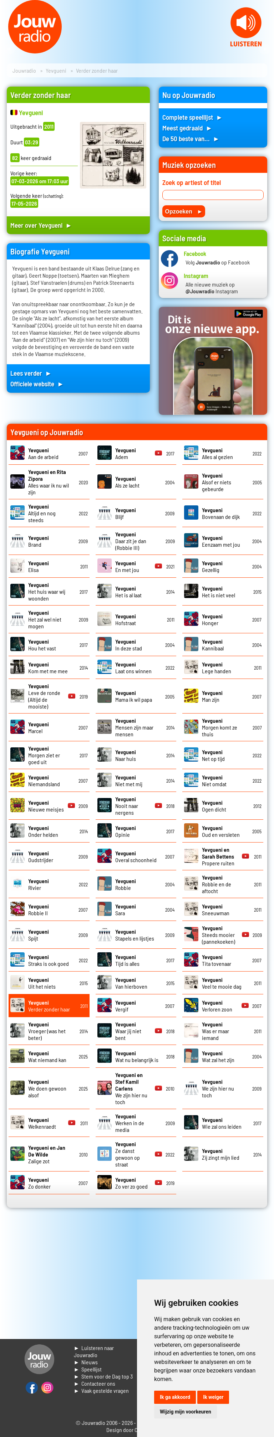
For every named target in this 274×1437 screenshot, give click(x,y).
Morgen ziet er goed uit (44, 755)
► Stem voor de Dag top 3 (103, 1376)
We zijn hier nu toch (131, 1088)
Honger (212, 619)
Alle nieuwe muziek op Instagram (212, 287)
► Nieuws (86, 1362)
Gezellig (212, 566)
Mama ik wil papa (133, 696)
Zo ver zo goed (131, 1183)
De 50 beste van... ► (190, 138)
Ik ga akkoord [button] (175, 1397)
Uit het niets (42, 983)
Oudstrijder (40, 856)
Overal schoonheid (136, 856)
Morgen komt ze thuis (219, 727)
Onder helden (43, 831)
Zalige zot (46, 1154)
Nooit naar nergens (126, 805)
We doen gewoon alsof (47, 1088)
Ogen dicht (214, 806)
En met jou (127, 566)
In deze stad (128, 644)
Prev (9, 49)
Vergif (125, 1006)
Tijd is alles (127, 960)
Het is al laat (128, 591)
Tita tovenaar (216, 960)
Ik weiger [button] (213, 1397)
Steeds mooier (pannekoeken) (218, 934)
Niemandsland (44, 780)
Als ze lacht (127, 482)
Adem (125, 453)
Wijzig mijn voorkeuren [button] (185, 1412)
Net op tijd (213, 755)
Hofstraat (125, 619)
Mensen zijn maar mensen (134, 727)
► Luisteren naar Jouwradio (94, 1351)
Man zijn (212, 696)
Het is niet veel (218, 591)
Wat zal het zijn (218, 1056)
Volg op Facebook (218, 262)
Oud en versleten (221, 831)
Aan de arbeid (43, 453)
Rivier (38, 884)
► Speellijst (88, 1369)
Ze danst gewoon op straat (127, 1154)
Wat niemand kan (47, 1056)
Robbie (125, 884)
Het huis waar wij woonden (46, 591)
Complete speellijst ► (192, 117)
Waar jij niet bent (128, 1031)
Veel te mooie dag (222, 983)
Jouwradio (24, 70)
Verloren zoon (217, 1006)
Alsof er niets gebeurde (216, 482)
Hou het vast (42, 644)
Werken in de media (129, 1123)
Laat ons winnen (133, 667)
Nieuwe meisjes (46, 806)
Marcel (38, 727)
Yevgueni (56, 70)
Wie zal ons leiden (222, 1123)
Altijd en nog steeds (42, 513)
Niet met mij (128, 780)
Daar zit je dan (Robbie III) (130, 541)
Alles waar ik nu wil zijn (48, 481)
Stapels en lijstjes (134, 935)
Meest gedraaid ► (187, 128)
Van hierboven (131, 983)
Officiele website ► (37, 384)
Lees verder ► (31, 373)
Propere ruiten (218, 856)
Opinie (125, 831)
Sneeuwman (215, 909)
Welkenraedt (42, 1123)
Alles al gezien (217, 453)
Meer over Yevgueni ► (41, 225)
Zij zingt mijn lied (220, 1154)
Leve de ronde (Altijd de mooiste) (44, 696)
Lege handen (216, 667)
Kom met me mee (48, 667)
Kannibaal (213, 644)
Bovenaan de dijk (221, 513)
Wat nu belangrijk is (136, 1056)
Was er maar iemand (215, 1031)
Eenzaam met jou (221, 541)
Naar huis (125, 755)
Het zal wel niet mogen (44, 619)
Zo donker (39, 1183)
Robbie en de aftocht (216, 884)
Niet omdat (214, 780)
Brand (38, 541)
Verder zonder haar (49, 1006)
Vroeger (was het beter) (47, 1031)
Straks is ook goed (48, 960)
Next (264, 49)
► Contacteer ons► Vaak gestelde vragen (101, 1387)
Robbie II (38, 909)
